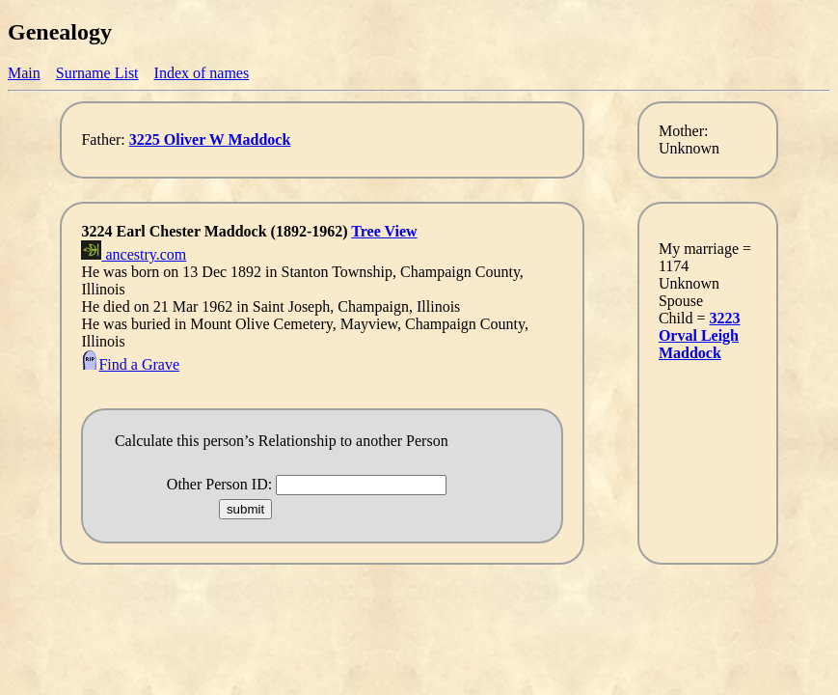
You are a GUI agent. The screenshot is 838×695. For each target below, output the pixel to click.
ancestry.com (133, 254)
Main (24, 73)
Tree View (384, 231)
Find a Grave (130, 364)
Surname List (97, 73)
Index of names (202, 73)
